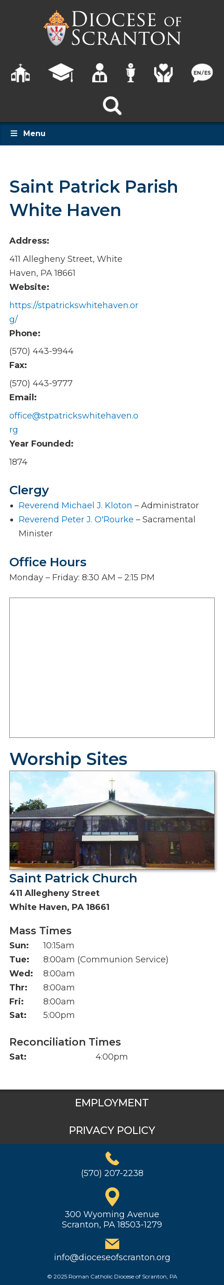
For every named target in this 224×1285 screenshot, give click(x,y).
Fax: (18, 365)
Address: (29, 241)
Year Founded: (41, 444)
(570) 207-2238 (112, 1173)
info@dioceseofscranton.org (112, 1257)
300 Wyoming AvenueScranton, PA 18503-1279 (112, 1219)
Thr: (18, 987)
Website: (29, 287)
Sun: (19, 945)
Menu (27, 133)
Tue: (19, 959)
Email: (23, 397)
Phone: (25, 333)
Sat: (18, 1015)
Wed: (21, 973)
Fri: (16, 1001)
